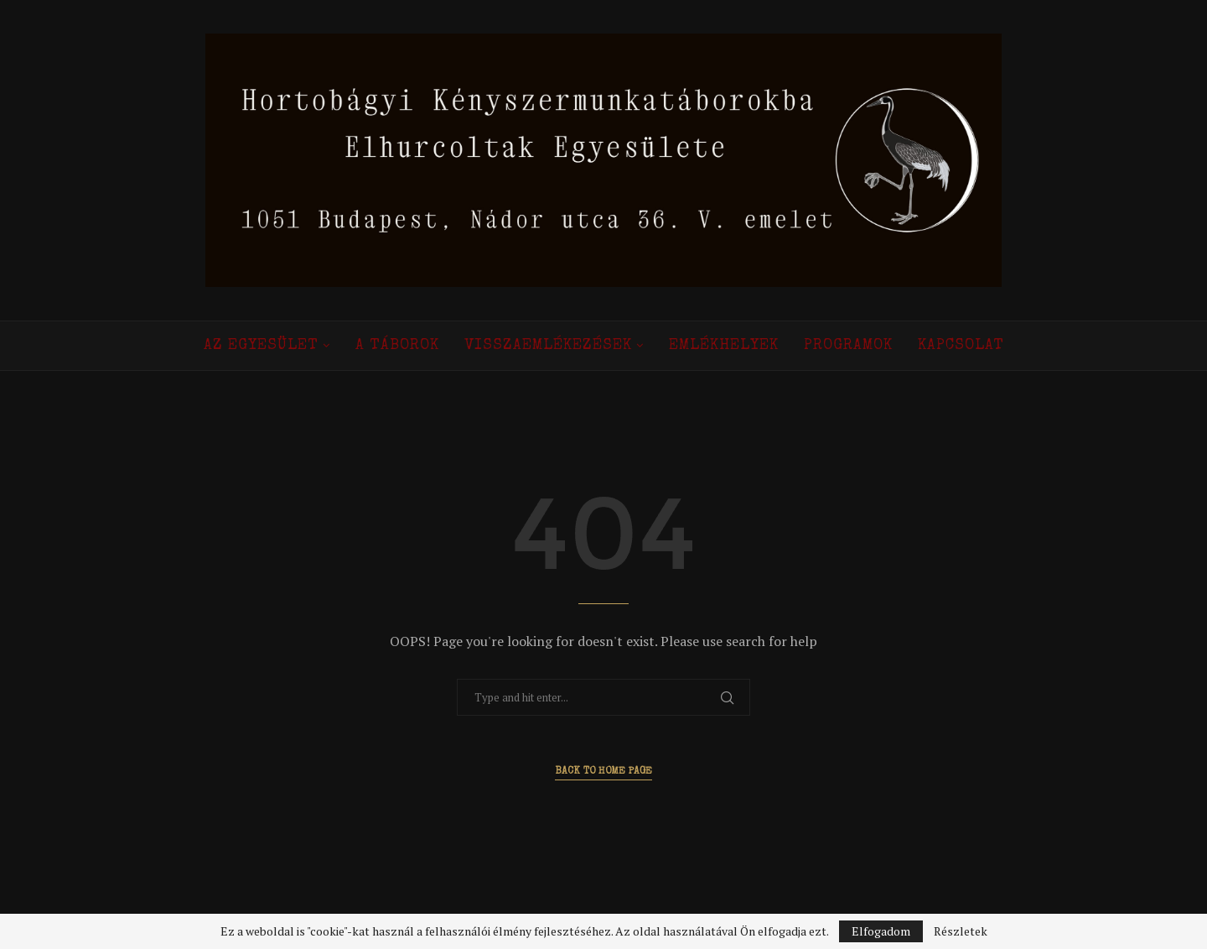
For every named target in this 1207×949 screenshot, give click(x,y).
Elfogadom (881, 931)
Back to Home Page (603, 772)
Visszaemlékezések (548, 345)
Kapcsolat (961, 345)
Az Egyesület (261, 345)
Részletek (960, 931)
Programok (848, 345)
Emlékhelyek (724, 345)
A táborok (397, 345)
